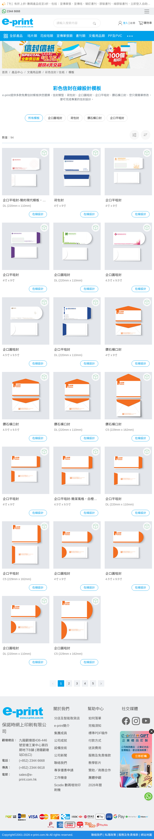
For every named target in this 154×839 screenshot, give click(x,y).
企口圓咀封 (62, 275)
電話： (6, 760)
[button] (145, 135)
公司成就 (60, 740)
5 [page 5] (93, 683)
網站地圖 (146, 834)
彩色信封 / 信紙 (55, 72)
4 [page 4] (85, 683)
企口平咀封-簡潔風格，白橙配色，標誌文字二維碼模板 (77, 499)
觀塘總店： (9, 740)
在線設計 (38, 214)
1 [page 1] (61, 683)
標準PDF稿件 (98, 733)
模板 (71, 72)
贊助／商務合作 (99, 770)
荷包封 (59, 200)
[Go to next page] (101, 683)
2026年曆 (95, 785)
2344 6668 (11, 11)
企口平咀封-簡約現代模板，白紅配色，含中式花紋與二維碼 (26, 200)
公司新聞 (60, 755)
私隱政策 (111, 834)
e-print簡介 (62, 725)
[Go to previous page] (53, 683)
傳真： (6, 767)
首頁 (5, 72)
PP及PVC (115, 36)
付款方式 (94, 740)
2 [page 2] (69, 683)
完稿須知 (94, 725)
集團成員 (60, 733)
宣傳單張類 (65, 36)
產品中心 (17, 72)
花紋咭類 (46, 36)
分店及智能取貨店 (67, 718)
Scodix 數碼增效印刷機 (67, 787)
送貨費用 (94, 748)
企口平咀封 (113, 200)
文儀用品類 (97, 36)
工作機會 (60, 777)
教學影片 (94, 763)
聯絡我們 (60, 763)
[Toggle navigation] (146, 11)
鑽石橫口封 (113, 349)
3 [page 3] (77, 683)
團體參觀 (94, 777)
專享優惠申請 (63, 770)
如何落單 (94, 718)
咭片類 (32, 36)
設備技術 (60, 748)
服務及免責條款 (99, 755)
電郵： (6, 774)
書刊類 (80, 36)
